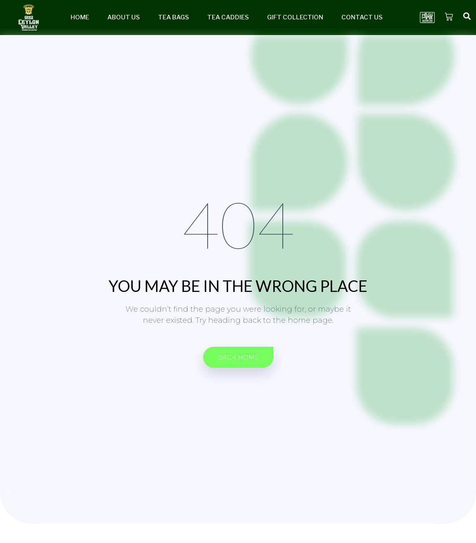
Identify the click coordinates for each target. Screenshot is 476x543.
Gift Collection (295, 17)
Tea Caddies (228, 17)
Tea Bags (173, 17)
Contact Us (362, 17)
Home (80, 17)
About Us (123, 17)
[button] (238, 357)
